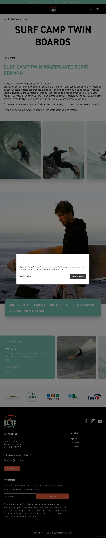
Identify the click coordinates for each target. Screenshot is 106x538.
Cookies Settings (25, 276)
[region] (53, 269)
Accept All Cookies (78, 276)
